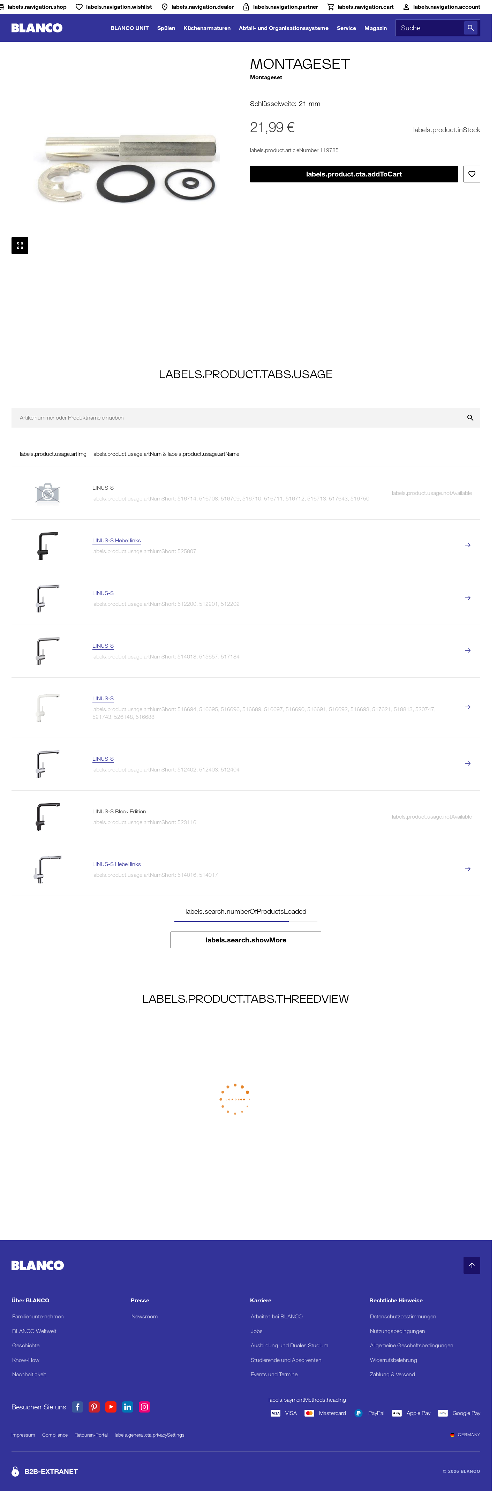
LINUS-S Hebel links (116, 540)
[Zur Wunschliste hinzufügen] (472, 174)
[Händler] (197, 7)
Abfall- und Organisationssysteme (284, 28)
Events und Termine (274, 1374)
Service (346, 28)
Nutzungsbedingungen (397, 1331)
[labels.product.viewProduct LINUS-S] (468, 598)
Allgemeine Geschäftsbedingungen (411, 1345)
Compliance (55, 1435)
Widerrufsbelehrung (393, 1360)
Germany (465, 1435)
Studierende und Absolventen (286, 1360)
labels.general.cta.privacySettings (150, 1435)
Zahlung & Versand (392, 1374)
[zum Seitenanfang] (472, 1265)
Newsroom (144, 1316)
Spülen (166, 28)
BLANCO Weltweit (34, 1331)
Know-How (25, 1360)
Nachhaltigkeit (29, 1374)
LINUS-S (103, 593)
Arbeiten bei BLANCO (277, 1316)
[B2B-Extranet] (280, 7)
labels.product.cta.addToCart (354, 174)
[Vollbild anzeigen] (20, 245)
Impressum (23, 1435)
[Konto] (441, 7)
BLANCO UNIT (130, 28)
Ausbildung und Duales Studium (289, 1345)
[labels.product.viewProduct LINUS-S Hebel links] (468, 545)
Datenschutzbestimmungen (403, 1316)
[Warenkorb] (360, 7)
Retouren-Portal (91, 1435)
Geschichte (25, 1345)
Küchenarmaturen (207, 28)
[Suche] (470, 28)
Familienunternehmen (38, 1316)
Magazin (375, 28)
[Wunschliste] (113, 7)
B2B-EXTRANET (51, 1471)
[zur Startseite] (37, 28)
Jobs (257, 1331)
